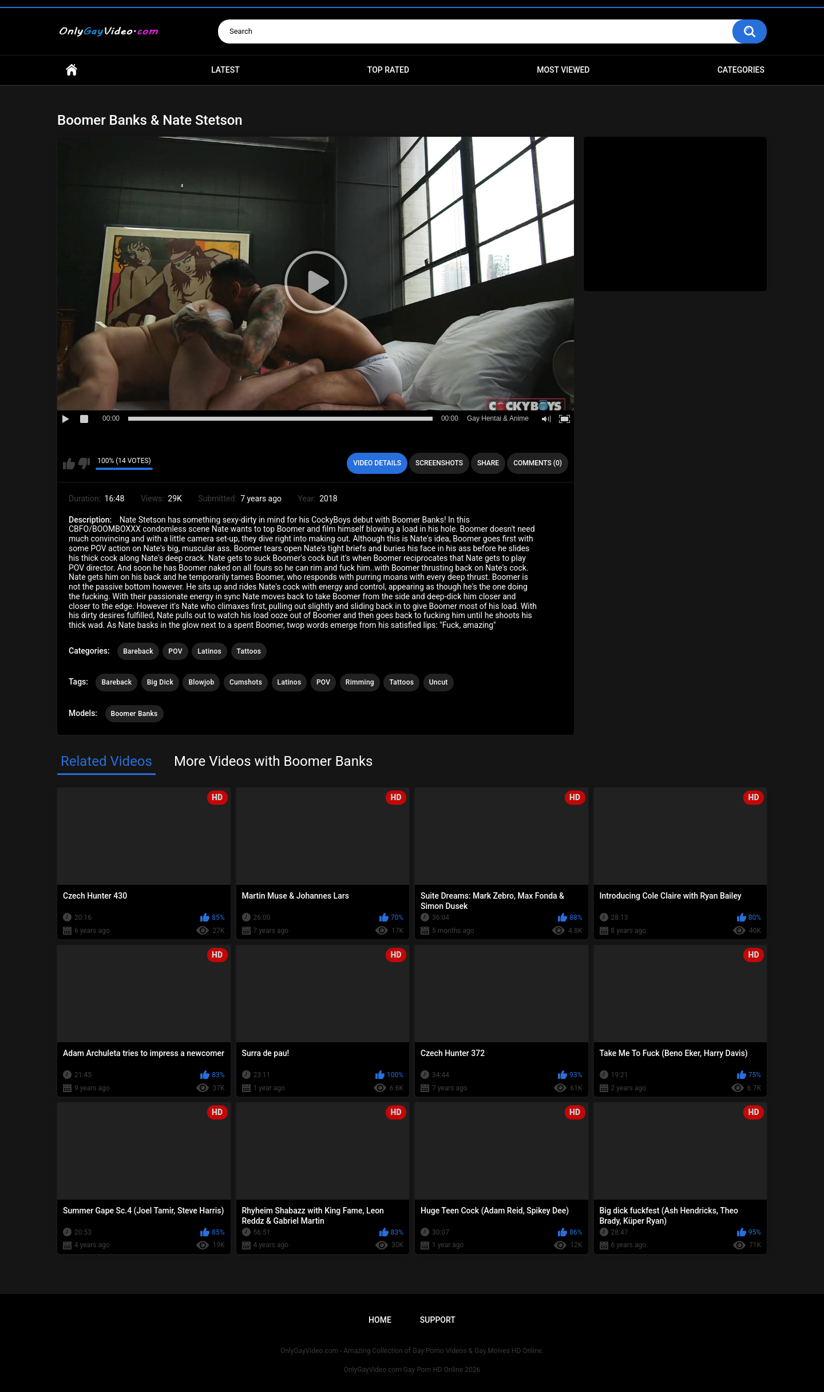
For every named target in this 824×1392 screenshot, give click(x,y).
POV (175, 651)
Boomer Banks (134, 714)
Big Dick (160, 682)
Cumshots (245, 682)
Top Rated (388, 69)
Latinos (209, 651)
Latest (225, 69)
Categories (741, 69)
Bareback (138, 651)
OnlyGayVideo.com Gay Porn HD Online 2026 (412, 1370)
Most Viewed (563, 69)
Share (488, 463)
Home (71, 70)
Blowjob (201, 682)
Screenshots (439, 463)
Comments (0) (537, 463)
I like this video (69, 463)
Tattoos (249, 651)
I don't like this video (84, 463)
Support (437, 1319)
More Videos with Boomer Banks (273, 761)
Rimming (360, 682)
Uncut (438, 682)
